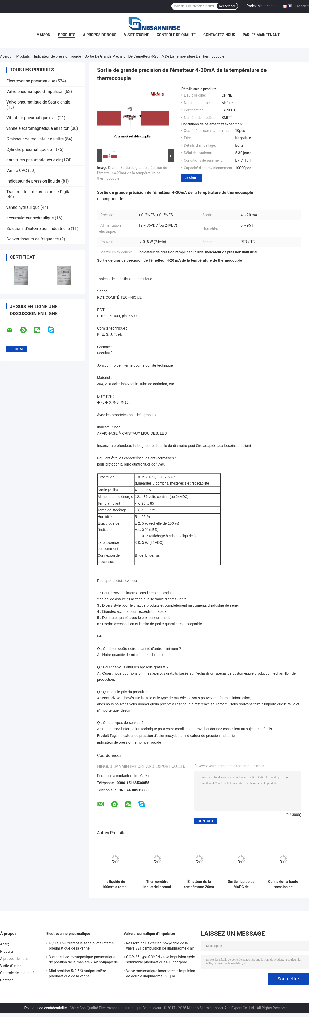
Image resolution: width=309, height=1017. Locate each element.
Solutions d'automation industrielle (38, 228)
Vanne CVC (16, 170)
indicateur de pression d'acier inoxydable (150, 736)
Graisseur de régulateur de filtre (35, 138)
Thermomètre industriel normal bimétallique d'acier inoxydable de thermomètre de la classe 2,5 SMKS (157, 884)
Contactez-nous (219, 35)
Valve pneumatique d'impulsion (34, 91)
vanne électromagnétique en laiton (38, 128)
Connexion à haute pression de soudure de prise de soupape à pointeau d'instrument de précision (283, 884)
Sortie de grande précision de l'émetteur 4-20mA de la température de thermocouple (132, 173)
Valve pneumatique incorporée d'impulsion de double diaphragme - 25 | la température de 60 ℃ (160, 974)
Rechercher (227, 6)
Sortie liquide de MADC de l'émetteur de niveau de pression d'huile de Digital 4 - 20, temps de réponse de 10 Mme (241, 884)
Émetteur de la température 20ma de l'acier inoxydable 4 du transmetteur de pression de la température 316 (199, 884)
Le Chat (190, 178)
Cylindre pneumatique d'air (30, 149)
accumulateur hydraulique (30, 218)
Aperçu (5, 56)
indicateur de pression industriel (210, 736)
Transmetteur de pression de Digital (39, 191)
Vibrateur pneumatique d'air (31, 117)
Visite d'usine (136, 35)
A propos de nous (99, 35)
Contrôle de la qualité (17, 973)
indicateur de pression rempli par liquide (129, 742)
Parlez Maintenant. (262, 6)
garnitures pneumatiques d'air (33, 160)
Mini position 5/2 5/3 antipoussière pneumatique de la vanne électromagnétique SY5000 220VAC (78, 974)
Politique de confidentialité (45, 1008)
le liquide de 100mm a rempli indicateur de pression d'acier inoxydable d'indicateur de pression (115, 884)
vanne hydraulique (23, 207)
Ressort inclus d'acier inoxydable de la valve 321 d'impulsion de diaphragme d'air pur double (160, 946)
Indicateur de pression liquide (57, 56)
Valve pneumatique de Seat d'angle (38, 102)
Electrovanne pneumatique (30, 81)
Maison (43, 35)
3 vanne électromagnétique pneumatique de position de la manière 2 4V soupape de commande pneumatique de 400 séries (83, 960)
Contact (6, 980)
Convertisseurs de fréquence (32, 239)
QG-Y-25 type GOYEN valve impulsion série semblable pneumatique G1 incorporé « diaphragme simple (160, 960)
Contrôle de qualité (176, 35)
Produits (66, 35)
